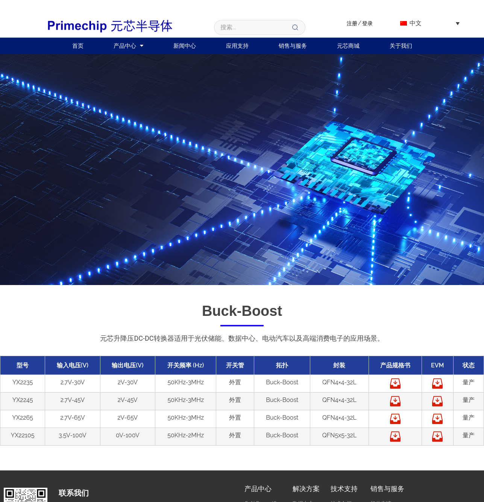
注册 (352, 23)
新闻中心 (184, 45)
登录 (367, 23)
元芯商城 (348, 45)
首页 (77, 45)
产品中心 (128, 45)
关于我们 (401, 45)
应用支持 (237, 45)
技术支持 (344, 489)
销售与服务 (293, 45)
